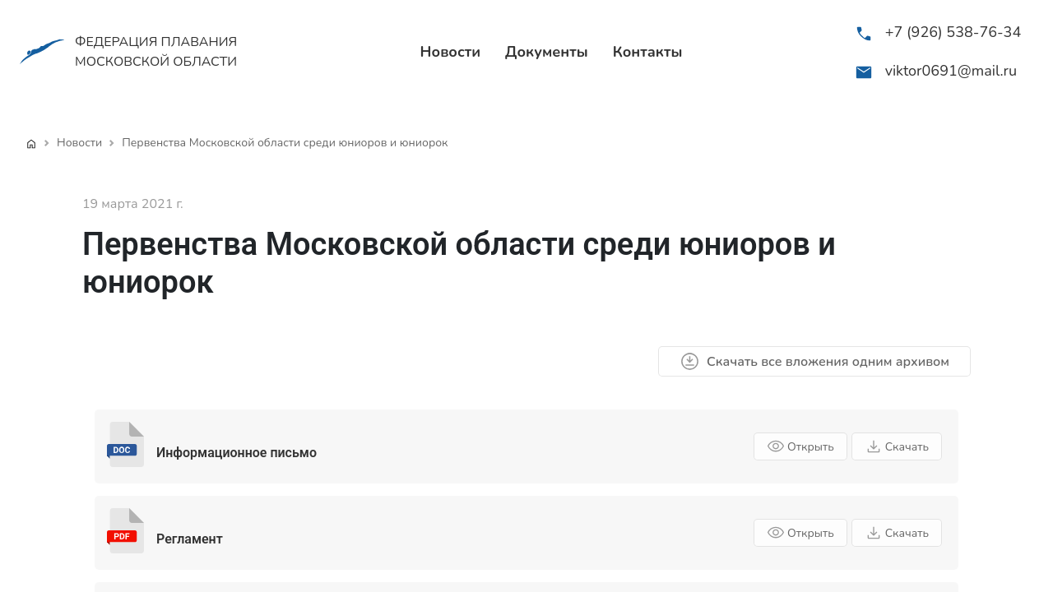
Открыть (800, 446)
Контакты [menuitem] (648, 52)
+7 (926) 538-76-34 (953, 32)
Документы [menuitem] (546, 52)
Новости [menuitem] (450, 52)
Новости (79, 142)
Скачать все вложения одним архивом (814, 361)
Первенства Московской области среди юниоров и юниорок (285, 142)
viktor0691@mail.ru (951, 71)
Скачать (897, 446)
